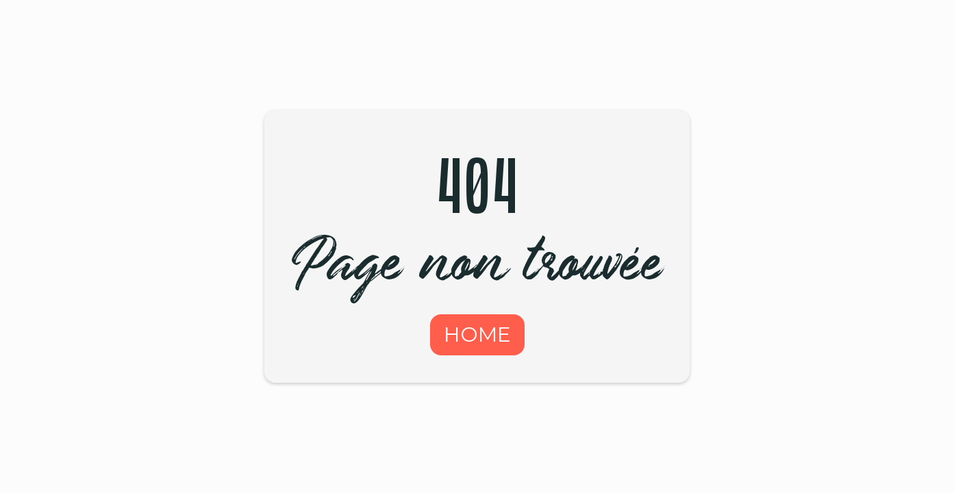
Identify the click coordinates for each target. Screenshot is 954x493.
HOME (477, 334)
